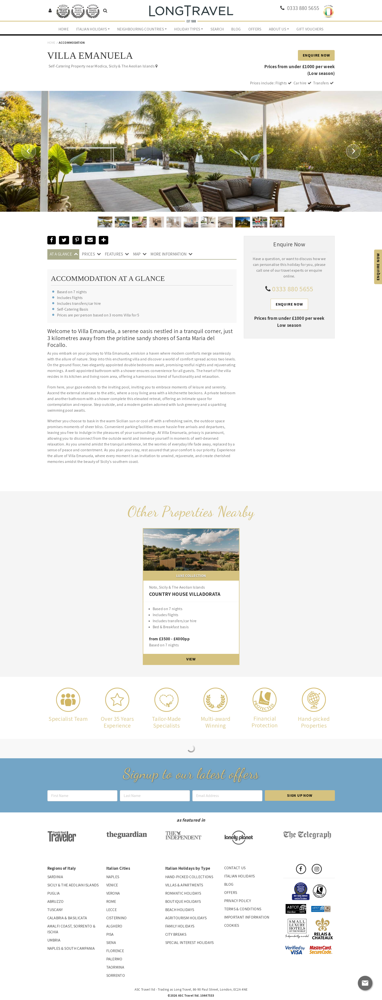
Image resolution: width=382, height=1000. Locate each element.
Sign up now (299, 795)
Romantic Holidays (183, 893)
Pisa (110, 934)
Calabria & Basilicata (67, 917)
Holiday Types (187, 29)
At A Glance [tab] (61, 254)
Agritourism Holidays (186, 917)
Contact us (235, 867)
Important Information (246, 917)
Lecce (111, 909)
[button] (28, 151)
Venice (112, 885)
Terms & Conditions (242, 909)
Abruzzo (55, 901)
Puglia (53, 893)
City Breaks (176, 934)
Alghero (114, 926)
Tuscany (55, 909)
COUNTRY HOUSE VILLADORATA (185, 594)
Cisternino (116, 917)
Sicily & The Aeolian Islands (73, 885)
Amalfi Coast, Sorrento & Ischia (71, 929)
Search (217, 29)
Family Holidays (180, 926)
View (191, 659)
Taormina (115, 967)
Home (63, 29)
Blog (236, 29)
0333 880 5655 (292, 289)
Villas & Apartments (184, 885)
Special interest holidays (189, 942)
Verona (113, 893)
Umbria (54, 940)
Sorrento (115, 975)
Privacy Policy (237, 900)
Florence (115, 950)
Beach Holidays (179, 909)
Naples (112, 876)
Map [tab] (137, 254)
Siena (111, 942)
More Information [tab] (169, 254)
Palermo (114, 959)
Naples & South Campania (71, 948)
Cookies (231, 925)
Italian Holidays (91, 29)
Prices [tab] (88, 254)
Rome (111, 901)
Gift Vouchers (309, 29)
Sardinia (55, 876)
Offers (254, 29)
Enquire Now (316, 55)
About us (277, 29)
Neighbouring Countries (140, 29)
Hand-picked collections (189, 876)
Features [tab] (114, 254)
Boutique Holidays (183, 901)
